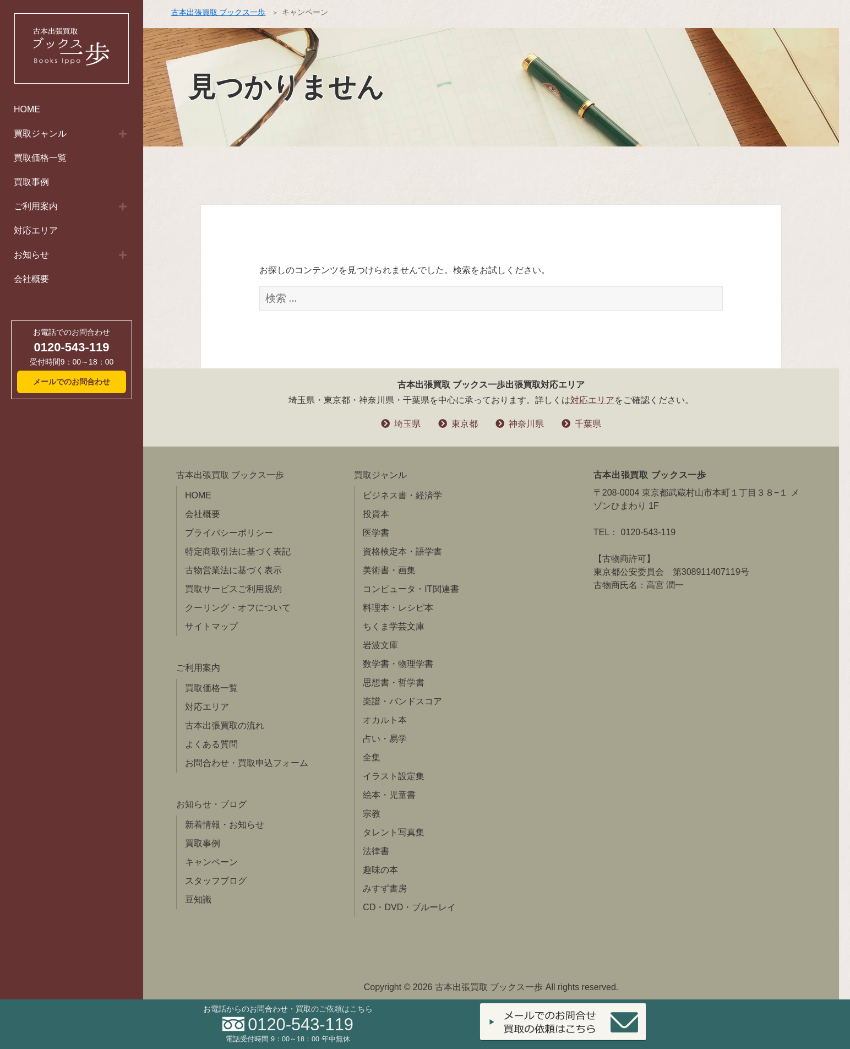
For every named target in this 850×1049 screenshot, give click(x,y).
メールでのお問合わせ (71, 381)
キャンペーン (211, 862)
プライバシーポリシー (229, 532)
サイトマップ (211, 626)
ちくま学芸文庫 (393, 626)
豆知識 (198, 899)
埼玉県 (407, 423)
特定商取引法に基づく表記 (238, 551)
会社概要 (31, 279)
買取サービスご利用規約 (233, 589)
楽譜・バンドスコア (402, 701)
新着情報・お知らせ (224, 824)
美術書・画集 (389, 570)
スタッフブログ (216, 880)
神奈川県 (526, 423)
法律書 (376, 851)
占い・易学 (385, 738)
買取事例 (31, 182)
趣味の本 (380, 869)
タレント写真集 (393, 832)
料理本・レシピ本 (398, 607)
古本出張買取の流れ (224, 725)
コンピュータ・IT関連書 (411, 589)
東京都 (464, 423)
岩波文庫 (380, 645)
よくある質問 (211, 744)
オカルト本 (385, 720)
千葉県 (588, 423)
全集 (371, 757)
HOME (27, 109)
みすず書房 (385, 888)
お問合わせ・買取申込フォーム (246, 763)
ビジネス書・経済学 (402, 495)
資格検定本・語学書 (402, 551)
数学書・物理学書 (398, 663)
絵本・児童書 (389, 795)
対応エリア (36, 230)
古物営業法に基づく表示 (233, 570)
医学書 (376, 532)
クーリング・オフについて (238, 607)
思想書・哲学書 (393, 682)
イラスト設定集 (393, 776)
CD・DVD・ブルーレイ (409, 907)
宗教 (371, 813)
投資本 (376, 514)
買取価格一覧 (40, 157)
